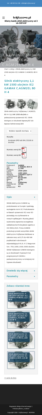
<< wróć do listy (10, 378)
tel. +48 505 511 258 (13, 3)
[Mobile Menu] (3, 18)
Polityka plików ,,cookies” (21, 409)
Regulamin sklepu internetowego (20, 406)
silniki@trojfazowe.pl (28, 3)
